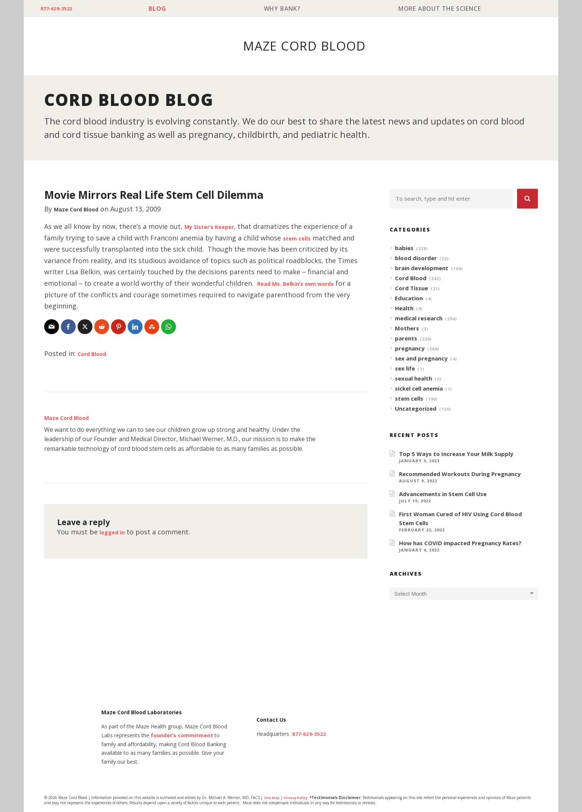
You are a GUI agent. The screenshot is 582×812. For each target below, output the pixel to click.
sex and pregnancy (421, 358)
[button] (527, 199)
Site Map (272, 798)
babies (404, 248)
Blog (165, 9)
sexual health (413, 378)
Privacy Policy (299, 798)
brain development (421, 268)
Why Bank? (287, 9)
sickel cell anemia (419, 388)
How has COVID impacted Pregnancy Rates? (460, 543)
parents (406, 338)
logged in (115, 532)
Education (409, 298)
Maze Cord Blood (82, 209)
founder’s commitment (182, 736)
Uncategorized (415, 409)
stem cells (299, 238)
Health (404, 308)
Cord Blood (96, 353)
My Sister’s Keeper (215, 226)
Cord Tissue (411, 288)
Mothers (407, 328)
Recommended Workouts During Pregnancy (460, 474)
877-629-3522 (61, 9)
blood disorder (416, 258)
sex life (405, 368)
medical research (418, 318)
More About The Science (441, 9)
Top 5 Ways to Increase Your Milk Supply (456, 454)
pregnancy (410, 348)
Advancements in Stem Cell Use (443, 494)
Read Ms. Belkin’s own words (305, 283)
